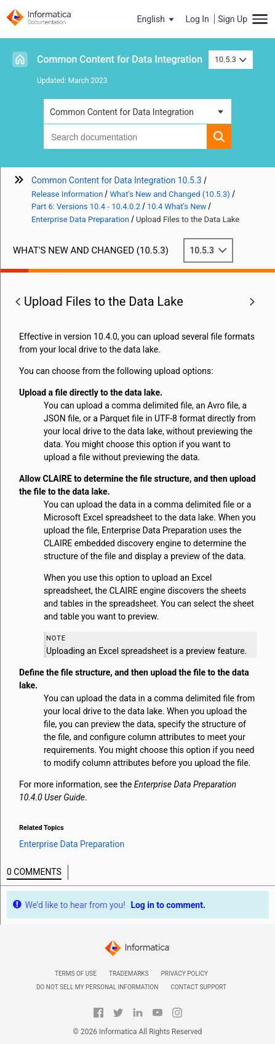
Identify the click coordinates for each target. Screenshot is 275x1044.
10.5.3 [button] (231, 59)
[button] (157, 19)
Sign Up (232, 19)
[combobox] (125, 136)
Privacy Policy (184, 973)
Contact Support (198, 987)
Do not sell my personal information (97, 987)
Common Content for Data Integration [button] (122, 112)
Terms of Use (76, 973)
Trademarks (129, 973)
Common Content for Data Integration (119, 59)
